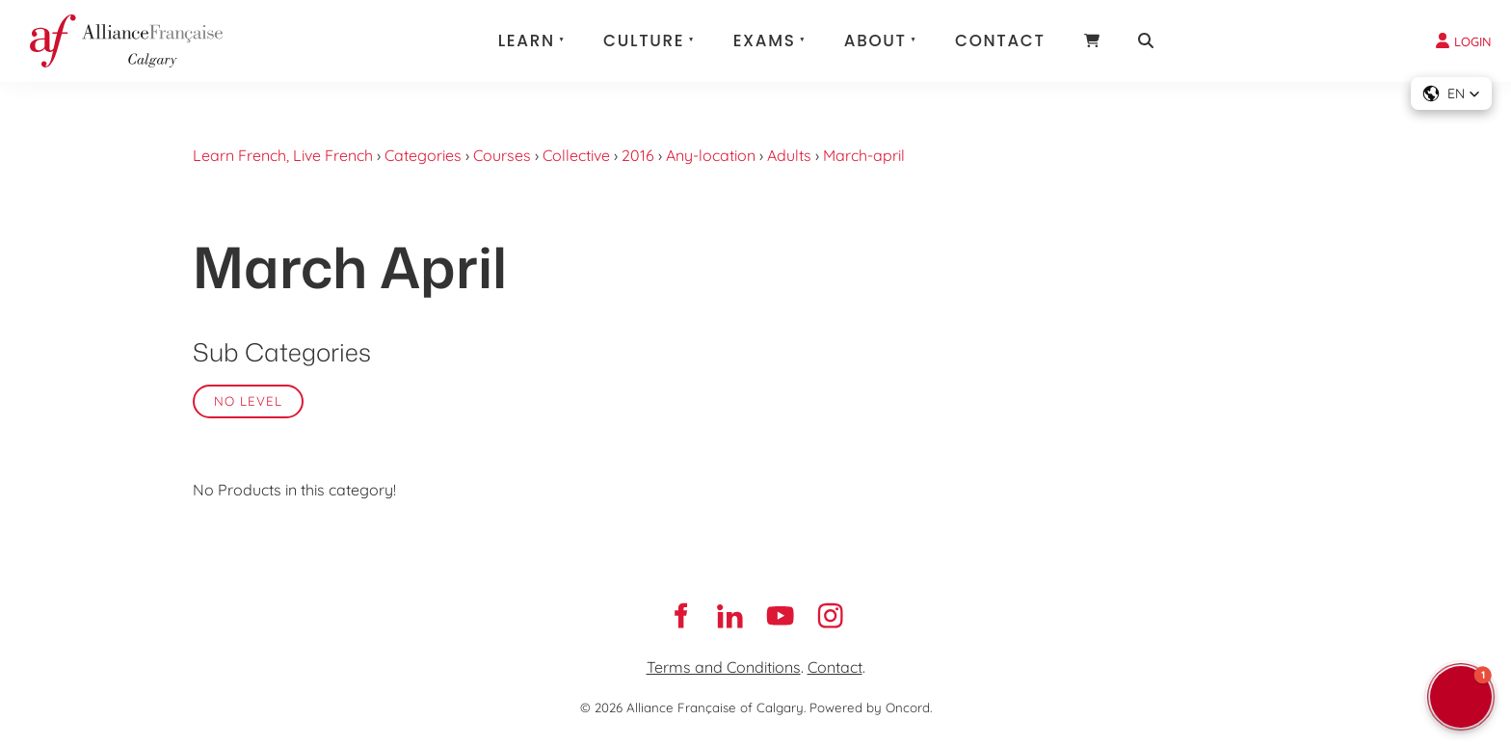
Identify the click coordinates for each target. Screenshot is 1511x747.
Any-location (711, 155)
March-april (864, 155)
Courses (502, 155)
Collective (576, 155)
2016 (638, 155)
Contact (1000, 40)
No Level (248, 401)
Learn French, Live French (283, 155)
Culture (643, 40)
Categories (423, 155)
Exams (764, 40)
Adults (789, 155)
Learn (526, 40)
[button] (1451, 93)
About (875, 40)
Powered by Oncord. (870, 707)
